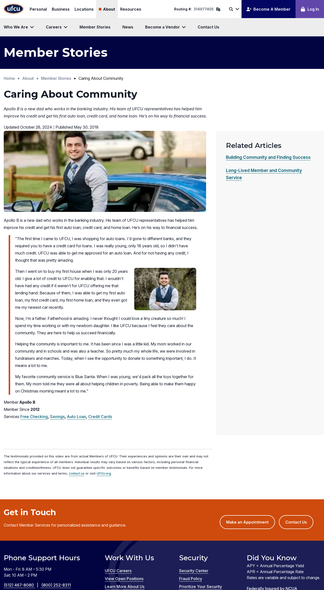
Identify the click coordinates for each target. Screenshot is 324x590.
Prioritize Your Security (200, 507)
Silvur (119, 568)
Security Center (193, 491)
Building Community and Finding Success (268, 157)
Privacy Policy (176, 544)
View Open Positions (124, 499)
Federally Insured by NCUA (272, 509)
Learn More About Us (124, 507)
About (109, 9)
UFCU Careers (118, 491)
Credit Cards (100, 337)
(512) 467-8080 (22, 506)
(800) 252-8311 (56, 506)
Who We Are (16, 27)
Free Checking (34, 337)
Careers (54, 27)
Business (61, 9)
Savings (57, 337)
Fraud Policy (190, 499)
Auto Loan (76, 337)
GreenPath (96, 568)
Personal (38, 9)
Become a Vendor (162, 27)
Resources (130, 9)
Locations (84, 9)
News (127, 27)
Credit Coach (67, 568)
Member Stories (95, 27)
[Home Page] (14, 9)
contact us (76, 395)
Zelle (135, 568)
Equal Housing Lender (267, 517)
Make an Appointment (250, 445)
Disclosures (17, 550)
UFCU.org (104, 395)
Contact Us (208, 27)
